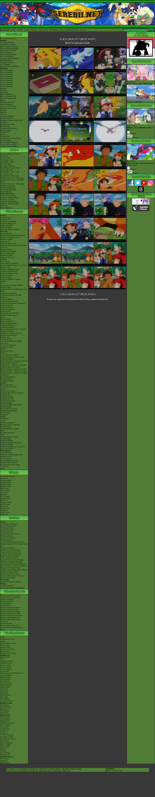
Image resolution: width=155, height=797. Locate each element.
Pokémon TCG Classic (8, 653)
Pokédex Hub (43, 30)
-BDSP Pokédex (6, 60)
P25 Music (4, 122)
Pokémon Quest (6, 277)
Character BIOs (5, 480)
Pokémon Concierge (7, 124)
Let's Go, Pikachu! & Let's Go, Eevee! (14, 265)
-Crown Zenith (5, 667)
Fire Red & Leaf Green (8, 387)
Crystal (2, 421)
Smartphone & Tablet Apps (10, 465)
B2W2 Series (5, 508)
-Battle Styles (5, 687)
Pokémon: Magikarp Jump (9, 269)
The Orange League (7, 162)
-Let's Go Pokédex (7, 56)
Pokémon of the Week (8, 108)
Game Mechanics (6, 104)
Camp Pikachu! (5, 603)
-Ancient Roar (5, 719)
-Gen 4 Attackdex (6, 76)
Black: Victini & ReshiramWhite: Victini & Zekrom (9, 557)
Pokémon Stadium (6, 445)
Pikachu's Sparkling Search (10, 617)
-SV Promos (4, 705)
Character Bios (5, 158)
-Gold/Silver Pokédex (8, 44)
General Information (7, 476)
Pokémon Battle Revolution (10, 367)
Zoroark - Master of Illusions (10, 554)
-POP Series (4, 713)
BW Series (4, 506)
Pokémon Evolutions (7, 200)
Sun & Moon (5, 261)
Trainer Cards (5, 645)
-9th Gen (3, 110)
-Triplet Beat (4, 729)
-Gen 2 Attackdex (6, 72)
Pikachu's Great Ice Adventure (11, 615)
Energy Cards (5, 647)
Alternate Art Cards (7, 649)
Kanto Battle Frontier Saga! (10, 168)
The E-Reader (5, 413)
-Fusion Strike (5, 679)
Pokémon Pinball (6, 441)
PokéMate (4, 415)
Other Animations (6, 208)
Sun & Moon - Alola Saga (9, 176)
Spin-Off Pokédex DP (8, 96)
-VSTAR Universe (7, 735)
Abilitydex (4, 92)
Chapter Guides (5, 484)
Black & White (5, 319)
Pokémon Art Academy (8, 293)
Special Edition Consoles (9, 461)
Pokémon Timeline (7, 116)
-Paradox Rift (5, 657)
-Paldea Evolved (6, 663)
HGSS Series (5, 504)
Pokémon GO (5, 219)
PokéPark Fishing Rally (8, 411)
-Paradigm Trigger (6, 737)
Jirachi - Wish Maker (7, 538)
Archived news (10, 38)
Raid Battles (4, 651)
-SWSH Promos (6, 707)
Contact (27, 30)
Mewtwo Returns (6, 532)
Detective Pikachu (6, 275)
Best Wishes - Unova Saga (9, 172)
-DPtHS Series (5, 695)
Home (13, 30)
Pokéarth (83, 30)
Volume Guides (5, 486)
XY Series (4, 510)
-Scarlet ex (4, 731)
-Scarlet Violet (5, 665)
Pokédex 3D (4, 337)
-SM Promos (4, 709)
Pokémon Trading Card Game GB (12, 447)
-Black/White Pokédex (8, 50)
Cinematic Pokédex (7, 102)
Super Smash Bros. (7, 449)
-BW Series (4, 693)
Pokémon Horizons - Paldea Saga (12, 184)
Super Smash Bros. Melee (9, 429)
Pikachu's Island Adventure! (10, 611)
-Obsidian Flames (6, 661)
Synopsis (131, 169)
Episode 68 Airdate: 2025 (141, 162)
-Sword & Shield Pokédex (9, 58)
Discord (34, 30)
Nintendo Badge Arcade (8, 315)
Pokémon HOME (6, 239)
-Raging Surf (5, 721)
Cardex (2, 100)
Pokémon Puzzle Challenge (10, 425)
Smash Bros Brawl (7, 381)
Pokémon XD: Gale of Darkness (11, 393)
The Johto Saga (5, 164)
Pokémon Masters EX (8, 223)
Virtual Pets (4, 467)
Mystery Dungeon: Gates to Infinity (13, 329)
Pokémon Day (5, 126)
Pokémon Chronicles (7, 186)
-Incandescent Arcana (8, 739)
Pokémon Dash (5, 395)
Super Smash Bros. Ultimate (10, 279)
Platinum (3, 353)
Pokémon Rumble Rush (8, 271)
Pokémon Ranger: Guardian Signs (12, 357)
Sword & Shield (6, 233)
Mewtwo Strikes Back (8, 526)
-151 (2, 659)
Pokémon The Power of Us (10, 574)
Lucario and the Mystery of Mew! (12, 542)
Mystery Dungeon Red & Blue (11, 405)
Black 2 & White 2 (7, 321)
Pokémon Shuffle (6, 299)
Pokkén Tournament (7, 309)
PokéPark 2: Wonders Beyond (11, 333)
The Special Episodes (8, 188)
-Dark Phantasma (6, 743)
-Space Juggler (5, 745)
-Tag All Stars (5, 753)
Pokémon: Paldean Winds (9, 204)
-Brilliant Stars (5, 677)
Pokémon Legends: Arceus (9, 237)
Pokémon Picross (6, 305)
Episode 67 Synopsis (141, 128)
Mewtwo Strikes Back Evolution (12, 576)
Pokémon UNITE (6, 225)
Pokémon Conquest (7, 331)
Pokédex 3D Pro (6, 339)
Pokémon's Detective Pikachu (11, 582)
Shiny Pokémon (6, 192)
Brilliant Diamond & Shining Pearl (12, 235)
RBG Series (4, 488)
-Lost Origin (4, 671)
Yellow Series (5, 490)
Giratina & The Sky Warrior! (10, 550)
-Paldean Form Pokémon (9, 146)
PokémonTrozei (6, 407)
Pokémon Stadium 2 (7, 423)
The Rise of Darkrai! (7, 548)
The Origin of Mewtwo (8, 524)
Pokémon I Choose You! (9, 572)
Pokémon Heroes (6, 536)
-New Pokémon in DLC (8, 144)
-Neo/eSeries (4, 699)
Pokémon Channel (6, 397)
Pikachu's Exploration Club (10, 613)
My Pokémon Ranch (7, 377)
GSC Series (4, 492)
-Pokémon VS (5, 755)
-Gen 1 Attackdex (6, 70)
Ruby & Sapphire (6, 385)
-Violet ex (3, 733)
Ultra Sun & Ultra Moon (9, 263)
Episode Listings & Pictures (10, 154)
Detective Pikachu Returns (9, 229)
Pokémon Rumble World (9, 301)
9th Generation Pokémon (9, 142)
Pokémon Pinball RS (7, 401)
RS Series (3, 494)
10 (89, 38)
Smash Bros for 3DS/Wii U (10, 313)
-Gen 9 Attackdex (6, 86)
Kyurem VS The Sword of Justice (12, 560)
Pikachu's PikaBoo (7, 601)
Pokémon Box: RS (7, 399)
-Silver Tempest (6, 669)
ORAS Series (5, 512)
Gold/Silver (4, 419)
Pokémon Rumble (6, 359)
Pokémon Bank (5, 287)
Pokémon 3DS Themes (8, 463)
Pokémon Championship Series (11, 120)
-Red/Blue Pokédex (7, 42)
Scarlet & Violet (6, 217)
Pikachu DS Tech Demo (8, 409)
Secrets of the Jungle (7, 578)
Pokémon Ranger (6, 403)
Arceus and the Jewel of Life (10, 552)
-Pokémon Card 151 (7, 723)
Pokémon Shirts (6, 130)
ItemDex (3, 88)
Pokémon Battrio (6, 379)
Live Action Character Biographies (12, 588)
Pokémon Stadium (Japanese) (10, 443)
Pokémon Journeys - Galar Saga (11, 178)
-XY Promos (4, 711)
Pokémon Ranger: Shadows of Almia (13, 371)
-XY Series (4, 691)
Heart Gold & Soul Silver (9, 355)
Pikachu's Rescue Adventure (10, 597)
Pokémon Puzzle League (9, 437)
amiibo (2, 469)
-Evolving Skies (6, 683)
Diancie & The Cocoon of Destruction (14, 566)
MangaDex (4, 478)
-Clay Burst (4, 727)
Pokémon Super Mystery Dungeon (12, 303)
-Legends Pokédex (7, 62)
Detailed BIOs (5, 482)
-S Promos (4, 761)
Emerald (3, 389)
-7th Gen (3, 114)
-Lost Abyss (4, 741)
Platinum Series (6, 502)
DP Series (3, 500)
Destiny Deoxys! (6, 540)
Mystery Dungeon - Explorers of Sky (13, 369)
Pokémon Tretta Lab (7, 325)
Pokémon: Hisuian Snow (9, 202)
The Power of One (6, 528)
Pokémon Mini (5, 427)
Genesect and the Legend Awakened (13, 564)
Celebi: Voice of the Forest (9, 534)
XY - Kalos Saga (6, 174)
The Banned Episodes (8, 190)
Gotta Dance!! (5, 605)
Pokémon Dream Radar (8, 323)
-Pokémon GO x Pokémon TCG (11, 673)
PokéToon (3, 206)
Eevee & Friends (6, 623)
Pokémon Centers (6, 118)
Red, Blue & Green (7, 433)
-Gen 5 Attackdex (6, 78)
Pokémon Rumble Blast (8, 335)
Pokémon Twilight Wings (9, 198)
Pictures (132, 137)
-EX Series (4, 697)
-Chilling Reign (5, 685)
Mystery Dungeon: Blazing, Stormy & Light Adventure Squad (14, 362)
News (2, 38)
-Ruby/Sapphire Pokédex (9, 46)
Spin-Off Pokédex (6, 94)
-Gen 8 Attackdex (6, 84)
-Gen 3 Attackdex (6, 74)
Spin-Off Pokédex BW (8, 98)
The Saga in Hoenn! (7, 166)
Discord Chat (5, 136)
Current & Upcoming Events (10, 138)
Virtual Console (6, 459)
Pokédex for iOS (6, 347)
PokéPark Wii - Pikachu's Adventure (13, 365)
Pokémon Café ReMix (8, 221)
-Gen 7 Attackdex (6, 82)
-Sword (3, 749)
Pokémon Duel (5, 311)
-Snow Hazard (5, 725)
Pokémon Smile (6, 249)
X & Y (2, 283)
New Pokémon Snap (7, 253)
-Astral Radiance (6, 675)
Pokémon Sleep (5, 227)
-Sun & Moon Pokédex (8, 54)
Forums (20, 30)
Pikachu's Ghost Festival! (9, 609)
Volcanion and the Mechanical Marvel (14, 570)
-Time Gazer (4, 747)
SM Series (4, 514)
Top (120, 771)
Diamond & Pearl (6, 351)
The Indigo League (7, 160)
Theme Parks (5, 132)
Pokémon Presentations (8, 128)
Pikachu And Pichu (7, 599)
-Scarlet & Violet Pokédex (9, 66)
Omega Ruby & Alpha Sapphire (11, 285)
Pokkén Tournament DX (9, 273)
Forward (115, 771)
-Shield (2, 751)
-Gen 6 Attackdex (6, 80)
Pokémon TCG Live (7, 257)
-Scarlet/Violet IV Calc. (8, 106)
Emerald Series (5, 498)
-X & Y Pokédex (6, 52)
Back (108, 771)
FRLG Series (5, 496)
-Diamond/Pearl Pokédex (9, 48)
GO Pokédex (54, 30)
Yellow (2, 435)
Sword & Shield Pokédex (69, 30)
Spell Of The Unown (7, 530)
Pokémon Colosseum (7, 391)
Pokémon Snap (5, 439)
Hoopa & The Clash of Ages (10, 568)
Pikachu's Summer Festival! (10, 607)
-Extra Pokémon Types (8, 643)
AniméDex (4, 156)
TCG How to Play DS (8, 345)
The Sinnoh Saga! (6, 170)
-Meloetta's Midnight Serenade (11, 562)
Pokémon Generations (8, 196)
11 (93, 38)
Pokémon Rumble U (7, 327)
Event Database (5, 140)
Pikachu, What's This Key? (10, 625)
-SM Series (4, 689)
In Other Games (6, 457)
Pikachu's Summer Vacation (10, 596)
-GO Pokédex (5, 64)
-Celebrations (5, 681)
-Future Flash (5, 717)
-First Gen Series (6, 701)
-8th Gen (3, 112)
